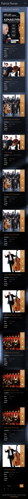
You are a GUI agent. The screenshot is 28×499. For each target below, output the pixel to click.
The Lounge (8, 79)
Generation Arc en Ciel (11, 352)
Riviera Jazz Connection (11, 119)
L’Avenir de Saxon (10, 46)
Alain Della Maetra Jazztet (12, 274)
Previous (9, 486)
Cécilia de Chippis (10, 469)
